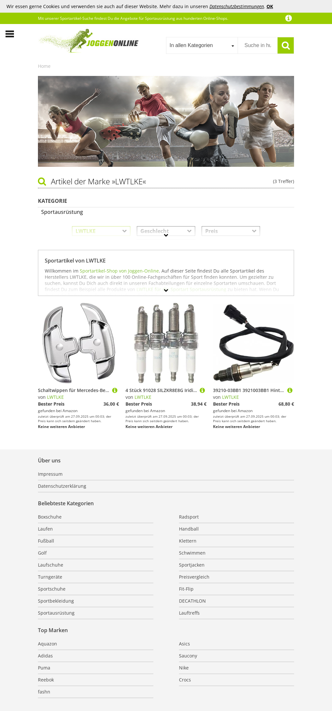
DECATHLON (192, 601)
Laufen (45, 529)
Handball (189, 529)
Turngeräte (50, 577)
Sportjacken (192, 565)
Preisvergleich (194, 577)
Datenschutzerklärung (62, 486)
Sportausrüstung (56, 613)
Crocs (185, 680)
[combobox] (202, 45)
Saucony (188, 656)
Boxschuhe (50, 517)
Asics (184, 644)
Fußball (46, 541)
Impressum (50, 474)
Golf (42, 553)
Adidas (45, 656)
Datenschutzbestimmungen (236, 6)
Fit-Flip (186, 589)
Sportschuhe (51, 589)
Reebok (46, 680)
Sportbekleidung (56, 601)
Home (44, 66)
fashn (44, 692)
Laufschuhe (50, 565)
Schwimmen (192, 553)
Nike (184, 668)
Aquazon (47, 644)
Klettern (187, 541)
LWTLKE (55, 397)
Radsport (189, 517)
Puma (44, 668)
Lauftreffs (189, 613)
